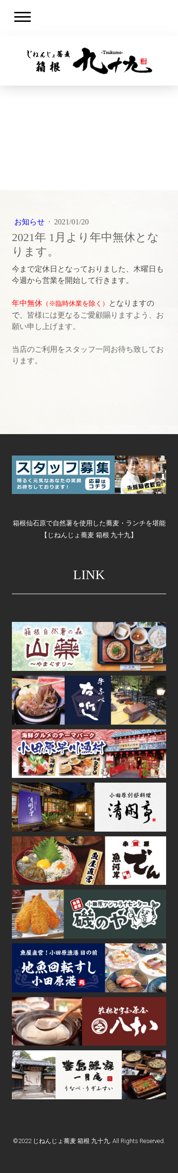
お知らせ (30, 222)
